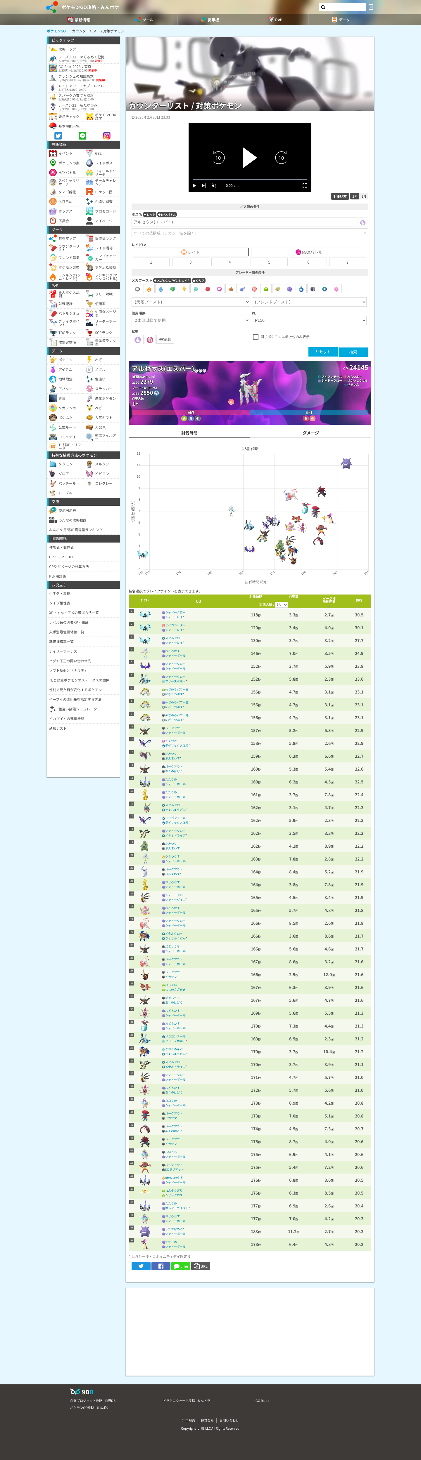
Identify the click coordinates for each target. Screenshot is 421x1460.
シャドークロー (332, 380)
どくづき (171, 740)
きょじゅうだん (175, 938)
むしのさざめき (175, 989)
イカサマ (171, 976)
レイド (150, 214)
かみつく (171, 753)
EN (363, 196)
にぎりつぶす (174, 694)
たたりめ (171, 779)
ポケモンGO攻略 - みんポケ (90, 7)
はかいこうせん (357, 380)
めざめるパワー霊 (177, 702)
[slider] (250, 179)
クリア (199, 280)
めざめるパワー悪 (177, 715)
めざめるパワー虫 (177, 689)
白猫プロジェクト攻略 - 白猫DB (92, 1400)
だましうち (172, 946)
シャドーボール (175, 655)
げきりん (353, 384)
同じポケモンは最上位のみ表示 (285, 336)
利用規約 (188, 1420)
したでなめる (174, 1229)
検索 (353, 352)
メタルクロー (174, 638)
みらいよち (354, 376)
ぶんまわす (172, 758)
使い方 (340, 196)
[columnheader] (145, 601)
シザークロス (174, 1195)
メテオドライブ (175, 835)
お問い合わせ (229, 1420)
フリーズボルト (175, 681)
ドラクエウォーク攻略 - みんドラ (186, 1400)
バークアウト (174, 728)
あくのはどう (174, 771)
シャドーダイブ (175, 899)
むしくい (171, 985)
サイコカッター (175, 625)
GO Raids (262, 1400)
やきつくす (172, 856)
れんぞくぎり (174, 1190)
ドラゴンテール (175, 818)
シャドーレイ (174, 617)
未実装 (165, 339)
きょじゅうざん (175, 809)
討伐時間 (189, 433)
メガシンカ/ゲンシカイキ (172, 280)
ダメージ (311, 433)
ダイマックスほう (177, 745)
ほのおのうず (174, 1177)
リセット (323, 351)
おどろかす (172, 651)
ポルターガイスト (177, 1208)
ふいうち (171, 1152)
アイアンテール (332, 376)
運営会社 (207, 1420)
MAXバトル (167, 214)
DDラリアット (174, 1169)
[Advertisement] (250, 1329)
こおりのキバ (174, 1049)
